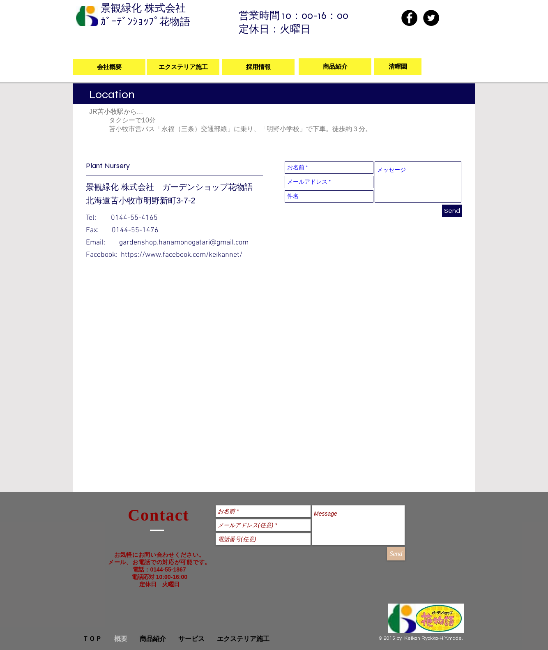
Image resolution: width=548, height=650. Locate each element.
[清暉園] (397, 66)
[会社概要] (109, 67)
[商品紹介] (335, 66)
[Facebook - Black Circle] (409, 18)
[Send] (452, 211)
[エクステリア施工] (183, 67)
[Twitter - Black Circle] (431, 18)
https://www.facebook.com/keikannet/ (181, 255)
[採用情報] (258, 67)
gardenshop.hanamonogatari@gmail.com (184, 242)
